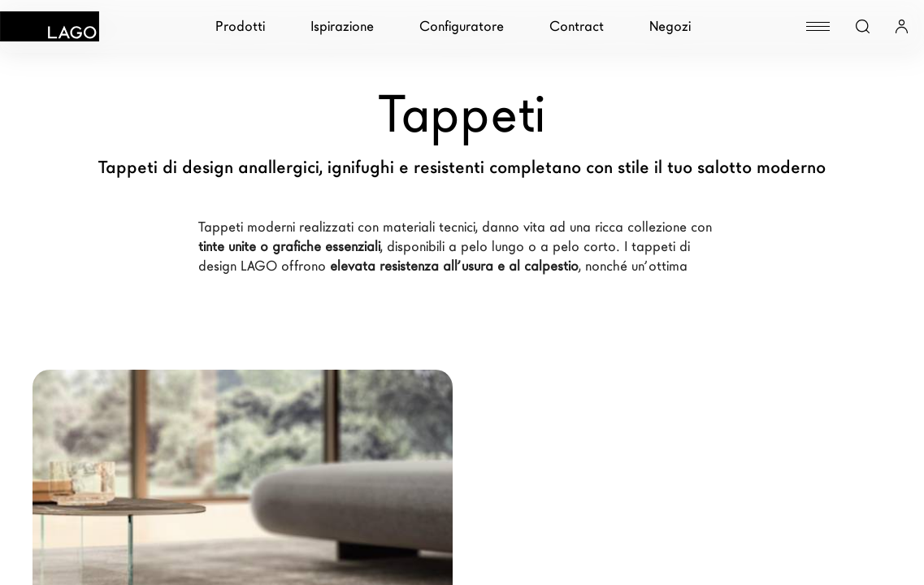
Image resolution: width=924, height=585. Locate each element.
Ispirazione (342, 26)
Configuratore (461, 26)
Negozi (670, 26)
